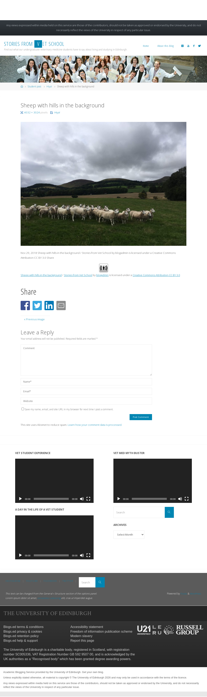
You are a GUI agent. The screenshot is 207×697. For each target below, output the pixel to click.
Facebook (50, 581)
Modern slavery (81, 636)
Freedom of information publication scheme (101, 631)
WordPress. (195, 594)
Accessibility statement (86, 627)
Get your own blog (92, 672)
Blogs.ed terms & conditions (23, 627)
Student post (34, 86)
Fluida (182, 594)
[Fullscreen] (88, 499)
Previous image (34, 319)
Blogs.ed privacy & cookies (22, 631)
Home (146, 46)
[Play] (20, 499)
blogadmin (104, 275)
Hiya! (49, 86)
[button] (25, 305)
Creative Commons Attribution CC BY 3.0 (160, 275)
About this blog (165, 46)
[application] (54, 481)
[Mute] (82, 499)
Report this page (82, 641)
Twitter (68, 581)
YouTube (32, 581)
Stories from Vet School (79, 275)
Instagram (13, 581)
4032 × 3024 (32, 112)
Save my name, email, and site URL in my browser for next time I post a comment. (67, 409)
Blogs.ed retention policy (21, 636)
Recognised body (45, 659)
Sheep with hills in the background (42, 275)
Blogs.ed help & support (20, 641)
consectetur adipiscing (49, 598)
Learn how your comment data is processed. (95, 425)
